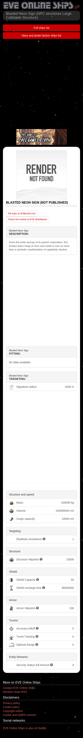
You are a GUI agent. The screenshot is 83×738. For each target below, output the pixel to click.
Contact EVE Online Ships (19, 687)
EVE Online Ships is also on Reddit (24, 728)
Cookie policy (11, 707)
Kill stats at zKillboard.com (22, 213)
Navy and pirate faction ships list (41, 35)
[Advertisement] (41, 83)
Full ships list (41, 27)
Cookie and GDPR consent (19, 714)
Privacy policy (11, 703)
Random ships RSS (15, 691)
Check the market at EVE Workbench (27, 219)
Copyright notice (13, 711)
